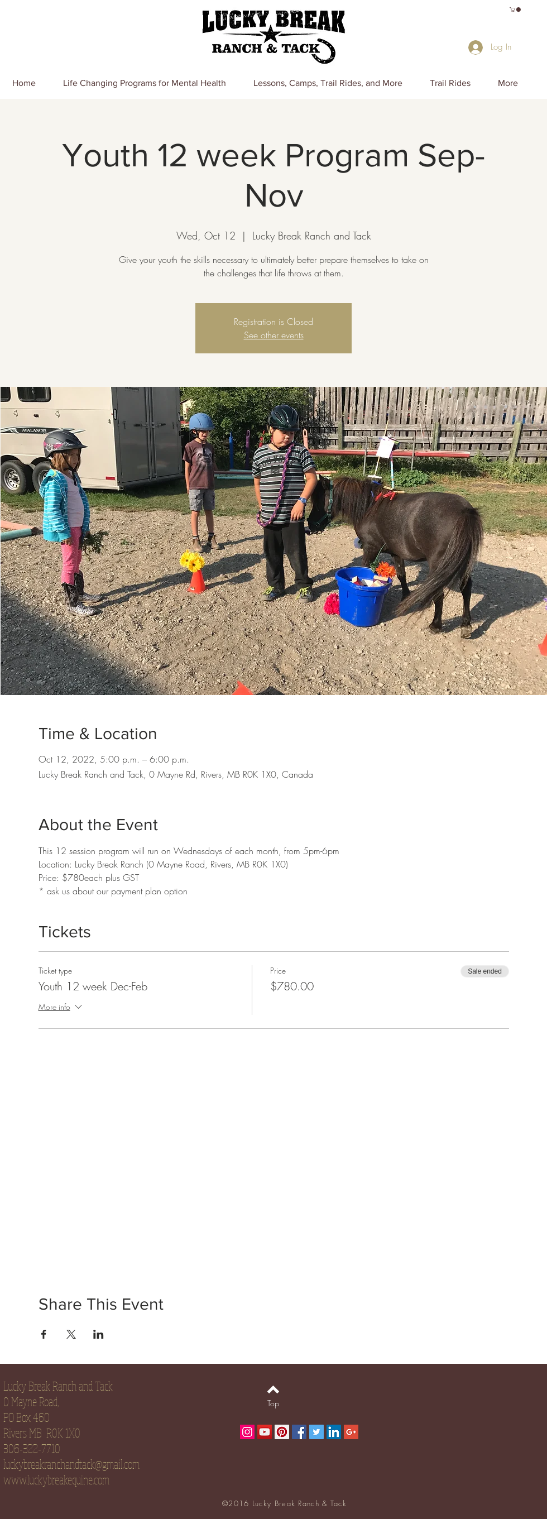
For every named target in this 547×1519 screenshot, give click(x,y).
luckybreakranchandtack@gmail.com (71, 1464)
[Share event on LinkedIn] (98, 1334)
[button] (515, 9)
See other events (274, 335)
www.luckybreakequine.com (56, 1479)
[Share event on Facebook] (44, 1334)
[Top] (273, 1402)
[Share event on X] (71, 1334)
